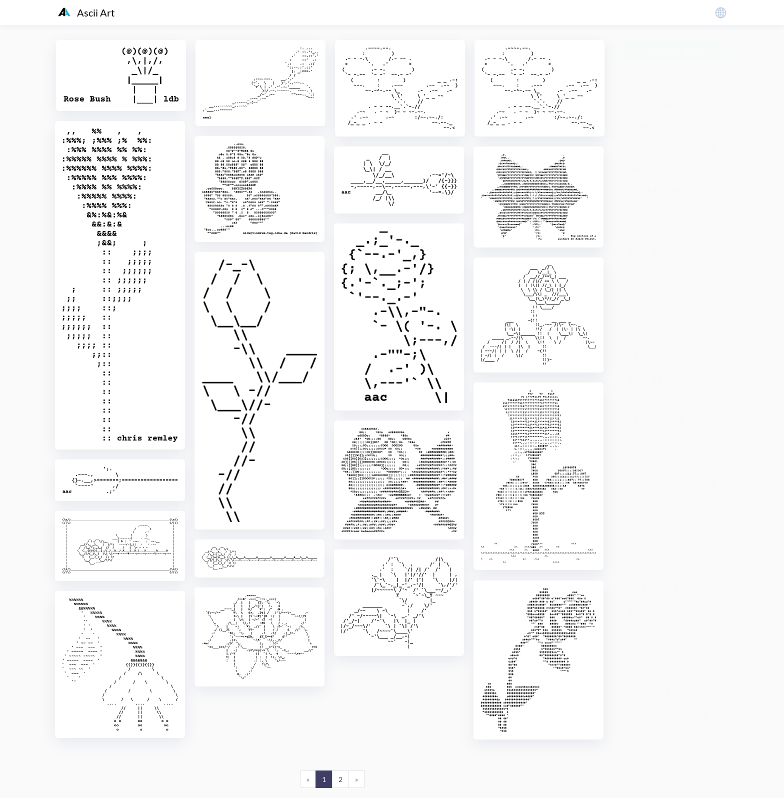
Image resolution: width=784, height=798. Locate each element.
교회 (678, 420)
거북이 (705, 273)
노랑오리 (640, 567)
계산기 (667, 336)
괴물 (678, 399)
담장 (633, 630)
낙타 (664, 525)
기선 (702, 462)
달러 (633, 609)
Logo (633, 105)
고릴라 (636, 357)
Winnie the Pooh (652, 147)
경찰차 (698, 315)
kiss (680, 168)
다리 (702, 588)
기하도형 (702, 483)
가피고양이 (643, 231)
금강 (664, 441)
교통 (709, 399)
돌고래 (636, 672)
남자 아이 (671, 546)
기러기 (636, 462)
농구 (678, 567)
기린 (671, 462)
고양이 (674, 357)
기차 (633, 483)
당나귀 (667, 630)
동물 (709, 672)
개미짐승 (702, 252)
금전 (695, 441)
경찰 (664, 315)
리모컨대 (640, 735)
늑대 (671, 588)
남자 (633, 546)
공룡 (657, 378)
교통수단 (640, 420)
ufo (679, 189)
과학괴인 (640, 399)
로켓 (702, 714)
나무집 (691, 504)
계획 (702, 336)
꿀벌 (657, 504)
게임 (633, 315)
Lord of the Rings (684, 105)
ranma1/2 (641, 189)
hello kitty (641, 168)
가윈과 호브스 (648, 210)
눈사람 (636, 588)
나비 (633, 525)
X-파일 (705, 147)
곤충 (709, 357)
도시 (678, 651)
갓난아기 (692, 231)
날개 (695, 525)
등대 (695, 693)
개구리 (660, 252)
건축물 (636, 294)
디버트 (636, 714)
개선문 (636, 273)
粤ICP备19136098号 (649, 782)
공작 (688, 378)
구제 (709, 420)
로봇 (671, 714)
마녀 (678, 735)
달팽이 (667, 609)
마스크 (636, 756)
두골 (664, 693)
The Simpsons (647, 126)
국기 (633, 441)
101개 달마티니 (679, 84)
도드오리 (640, 651)
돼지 (633, 693)
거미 (671, 273)
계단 (633, 336)
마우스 (674, 756)
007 (632, 84)
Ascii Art (86, 12)
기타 (664, 483)
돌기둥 (674, 672)
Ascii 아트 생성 (672, 51)
